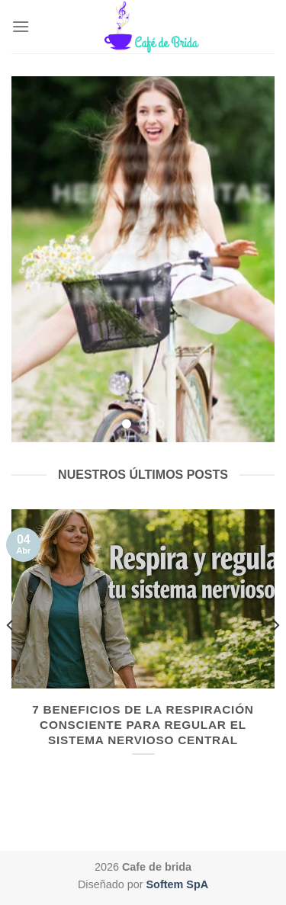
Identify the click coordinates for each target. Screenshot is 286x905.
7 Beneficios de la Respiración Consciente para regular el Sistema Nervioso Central (142, 724)
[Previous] (10, 656)
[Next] (275, 656)
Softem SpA (177, 884)
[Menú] (20, 26)
